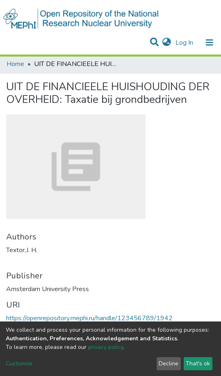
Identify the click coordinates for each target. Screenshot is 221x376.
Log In (185, 42)
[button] (166, 43)
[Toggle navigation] (209, 42)
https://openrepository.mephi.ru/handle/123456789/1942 (89, 318)
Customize (19, 363)
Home (15, 63)
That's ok (198, 363)
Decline (168, 363)
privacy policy (105, 347)
